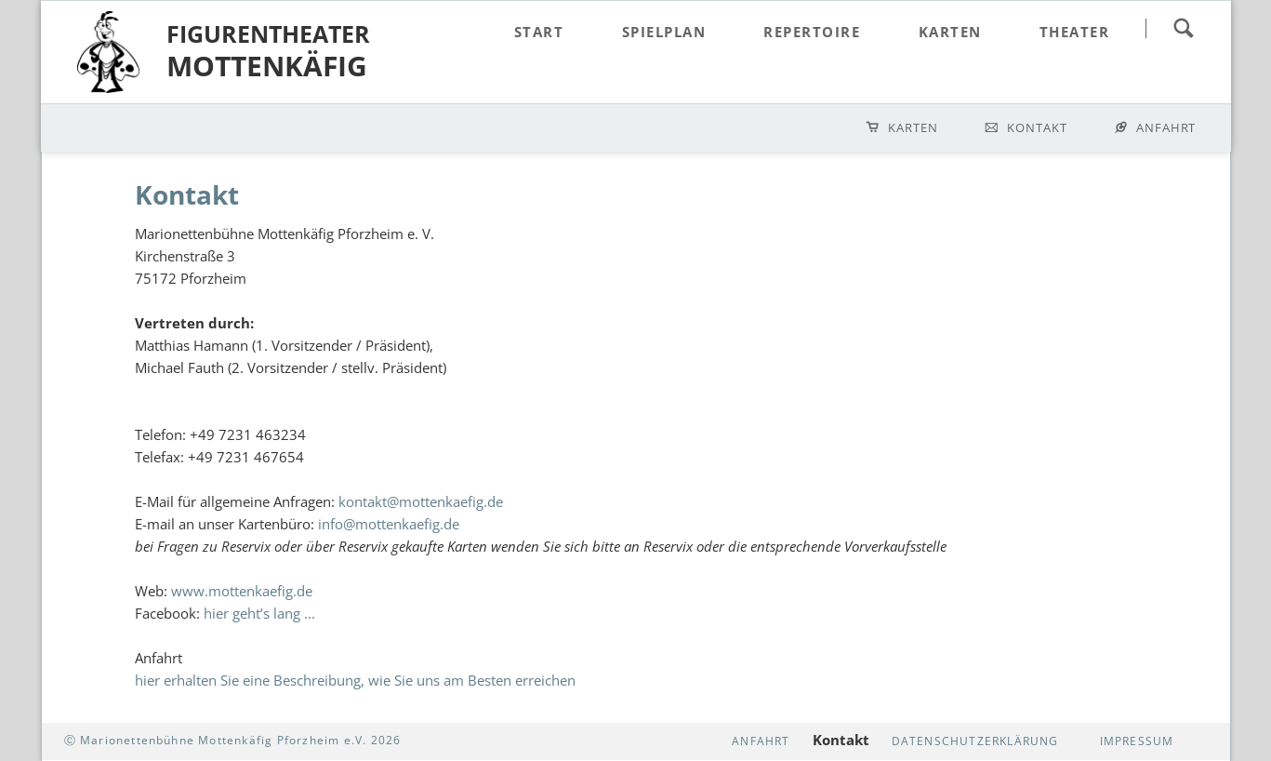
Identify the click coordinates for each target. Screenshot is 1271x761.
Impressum (1137, 741)
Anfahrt (1166, 127)
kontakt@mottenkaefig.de (420, 501)
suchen (1183, 28)
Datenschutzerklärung (975, 741)
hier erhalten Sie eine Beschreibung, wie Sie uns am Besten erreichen (355, 680)
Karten (913, 127)
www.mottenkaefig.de (241, 590)
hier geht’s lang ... (259, 613)
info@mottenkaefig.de (388, 523)
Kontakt (1037, 127)
